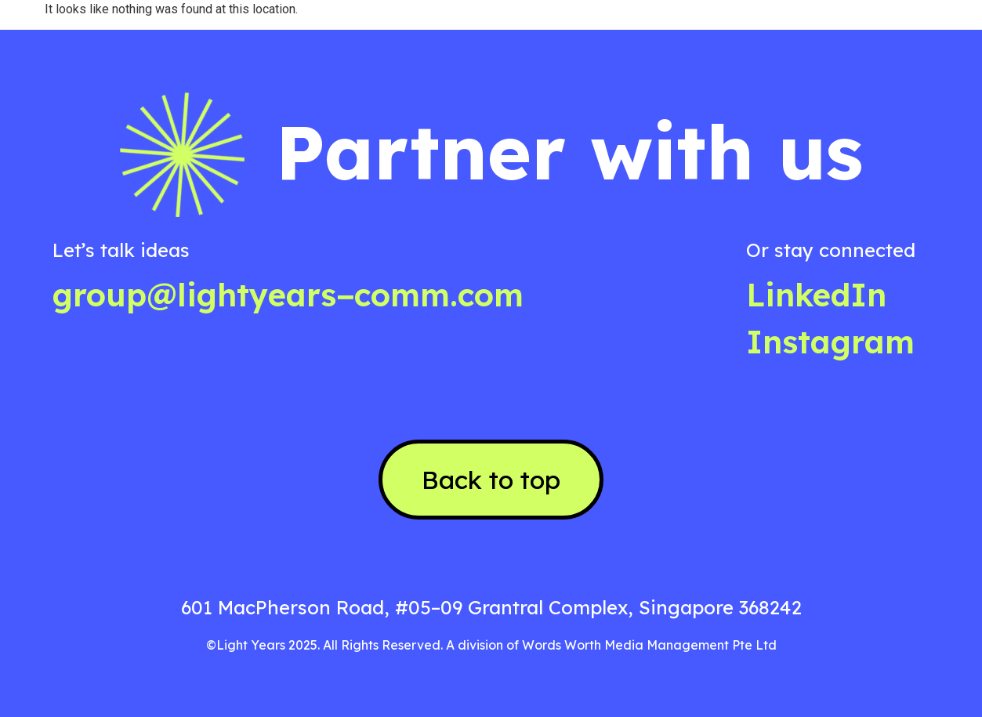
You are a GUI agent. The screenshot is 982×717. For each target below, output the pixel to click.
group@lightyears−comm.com (288, 294)
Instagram (830, 341)
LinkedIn (816, 294)
